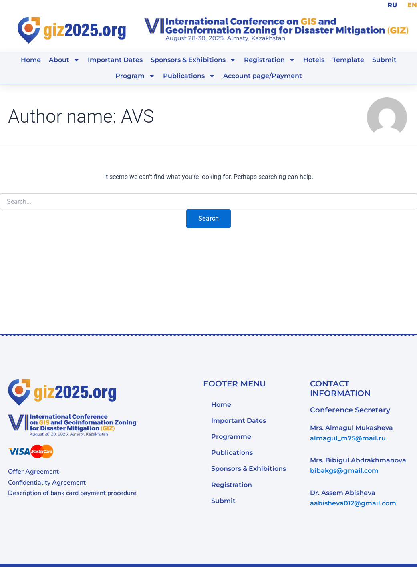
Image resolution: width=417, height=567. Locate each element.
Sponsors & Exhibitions (193, 59)
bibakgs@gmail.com (344, 470)
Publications (189, 75)
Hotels (313, 59)
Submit (384, 59)
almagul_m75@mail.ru (348, 438)
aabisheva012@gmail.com (353, 503)
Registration (269, 59)
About (64, 59)
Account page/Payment (262, 75)
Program (135, 75)
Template (348, 59)
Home (31, 59)
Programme (231, 436)
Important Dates (115, 59)
